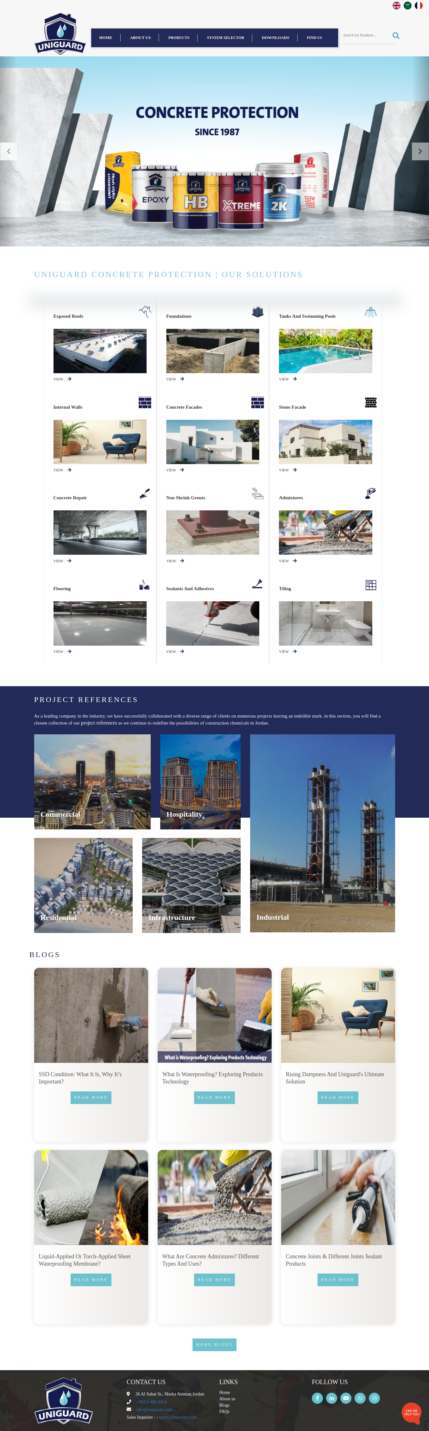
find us (314, 37)
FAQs (224, 1411)
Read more (91, 1097)
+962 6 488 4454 (151, 1402)
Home (105, 37)
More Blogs (214, 1344)
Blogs (224, 1405)
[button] (8, 151)
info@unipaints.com (154, 1409)
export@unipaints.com (176, 1417)
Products (178, 37)
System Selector (225, 37)
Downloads (275, 37)
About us (140, 37)
